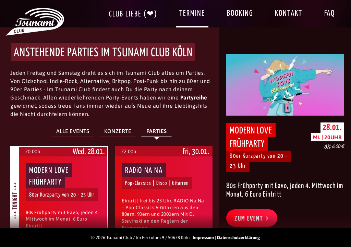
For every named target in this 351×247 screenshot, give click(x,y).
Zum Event (251, 218)
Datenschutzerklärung (238, 237)
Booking (240, 13)
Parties (156, 131)
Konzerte (117, 131)
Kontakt (288, 13)
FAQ (329, 13)
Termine (192, 13)
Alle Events (72, 131)
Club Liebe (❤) (133, 14)
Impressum (203, 237)
